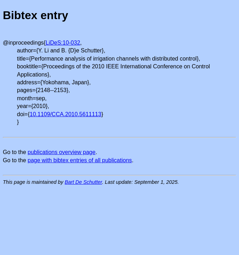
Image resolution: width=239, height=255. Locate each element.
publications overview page (61, 152)
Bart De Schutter (83, 182)
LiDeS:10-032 (63, 43)
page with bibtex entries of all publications (80, 160)
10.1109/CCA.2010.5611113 (65, 114)
